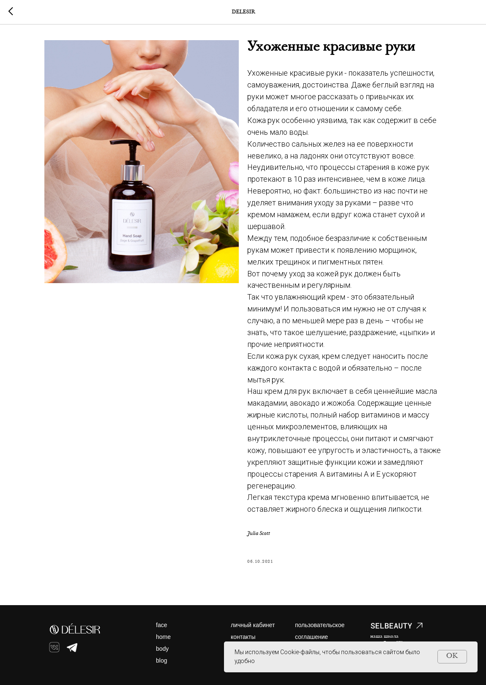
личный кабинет (253, 625)
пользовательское (319, 625)
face (161, 625)
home (163, 636)
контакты (243, 636)
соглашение (311, 636)
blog (161, 660)
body (162, 648)
